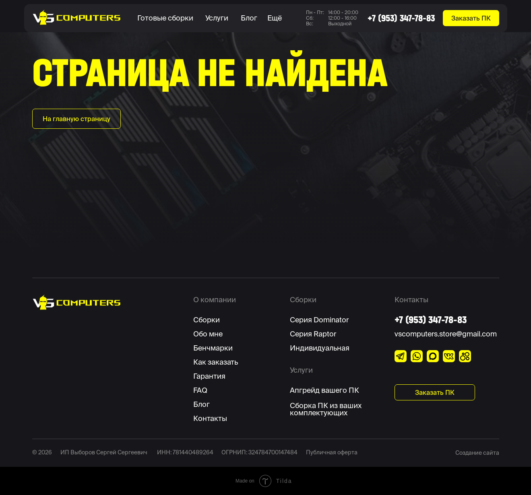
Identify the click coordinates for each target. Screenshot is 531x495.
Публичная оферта (331, 452)
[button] (167, 18)
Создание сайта (477, 453)
